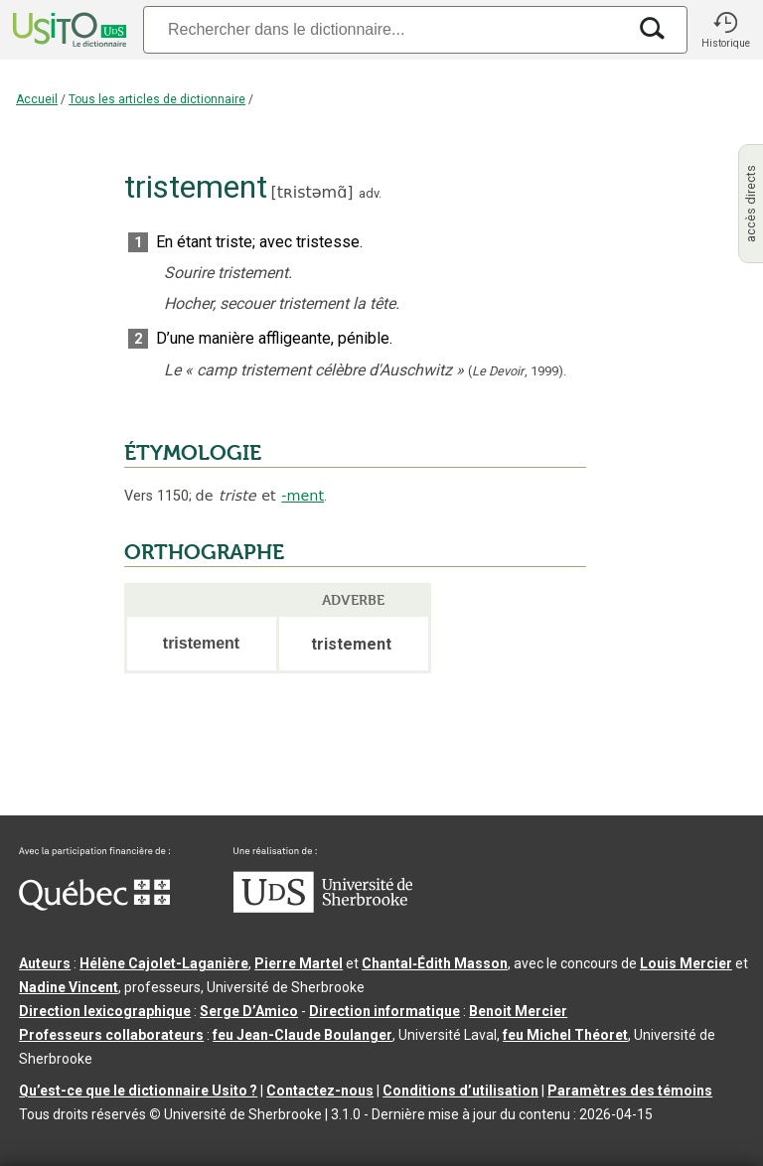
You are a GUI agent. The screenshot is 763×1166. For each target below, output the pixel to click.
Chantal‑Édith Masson (435, 963)
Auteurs (45, 963)
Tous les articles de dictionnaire (157, 99)
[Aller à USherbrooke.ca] (322, 908)
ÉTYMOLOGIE (192, 453)
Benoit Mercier (518, 1011)
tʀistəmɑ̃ (312, 192)
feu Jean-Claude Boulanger (302, 1035)
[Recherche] (384, 29)
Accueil (37, 99)
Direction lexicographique (105, 1011)
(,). (517, 371)
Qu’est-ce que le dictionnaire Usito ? (138, 1090)
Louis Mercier (686, 963)
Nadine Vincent (68, 987)
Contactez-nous (320, 1090)
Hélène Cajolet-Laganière (163, 963)
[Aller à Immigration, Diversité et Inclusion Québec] (94, 906)
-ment (302, 496)
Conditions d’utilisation (460, 1090)
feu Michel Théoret (565, 1035)
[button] (725, 30)
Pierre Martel (298, 963)
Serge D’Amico (249, 1011)
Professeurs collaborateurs (111, 1035)
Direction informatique (384, 1011)
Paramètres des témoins (629, 1090)
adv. (370, 193)
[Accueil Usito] (67, 30)
